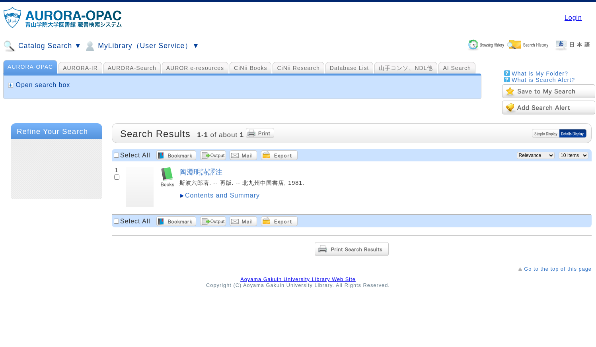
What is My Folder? (540, 73)
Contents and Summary (222, 195)
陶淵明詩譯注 (200, 172)
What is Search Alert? (543, 80)
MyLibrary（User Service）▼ (141, 46)
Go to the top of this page (558, 269)
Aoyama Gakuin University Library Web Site (298, 279)
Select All (135, 155)
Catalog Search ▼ (42, 46)
